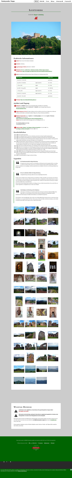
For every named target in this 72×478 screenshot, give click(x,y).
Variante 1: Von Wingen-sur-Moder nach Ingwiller (31, 127)
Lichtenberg (41, 14)
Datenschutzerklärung (22, 471)
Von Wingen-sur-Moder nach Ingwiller (22, 128)
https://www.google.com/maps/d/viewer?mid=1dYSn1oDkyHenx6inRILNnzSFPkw (36, 71)
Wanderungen (59, 1)
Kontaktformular (53, 420)
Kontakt (53, 443)
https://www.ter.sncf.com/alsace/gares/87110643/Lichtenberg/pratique (29, 118)
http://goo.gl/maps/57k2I (20, 108)
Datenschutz (47, 443)
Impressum (68, 1)
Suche (47, 1)
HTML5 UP (34, 443)
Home (36, 1)
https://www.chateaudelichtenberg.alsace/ (27, 99)
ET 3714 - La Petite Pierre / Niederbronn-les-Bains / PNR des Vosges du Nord (34, 69)
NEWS (42, 1)
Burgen (52, 1)
